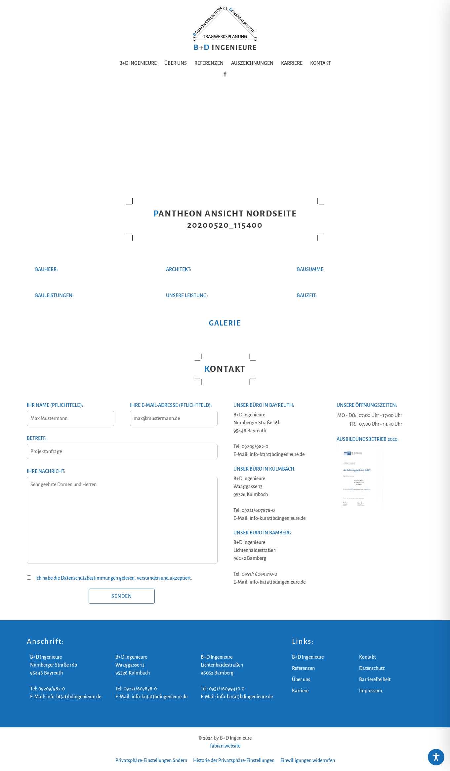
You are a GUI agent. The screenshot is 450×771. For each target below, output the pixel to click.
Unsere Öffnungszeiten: (367, 405)
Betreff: (122, 445)
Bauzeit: (307, 295)
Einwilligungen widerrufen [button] (307, 760)
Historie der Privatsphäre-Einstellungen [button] (233, 760)
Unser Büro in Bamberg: (263, 532)
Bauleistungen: (54, 295)
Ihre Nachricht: (122, 520)
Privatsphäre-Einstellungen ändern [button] (151, 760)
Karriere (292, 63)
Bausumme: (311, 269)
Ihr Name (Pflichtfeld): (70, 412)
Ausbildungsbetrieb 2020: (368, 439)
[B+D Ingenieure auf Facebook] (225, 74)
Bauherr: (46, 269)
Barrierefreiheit (374, 679)
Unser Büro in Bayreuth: (263, 405)
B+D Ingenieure (138, 63)
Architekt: (178, 269)
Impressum (370, 690)
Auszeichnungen (252, 63)
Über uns (175, 63)
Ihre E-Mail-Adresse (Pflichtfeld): (173, 412)
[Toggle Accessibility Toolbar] (436, 757)
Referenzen (209, 63)
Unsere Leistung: (187, 295)
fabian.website (225, 746)
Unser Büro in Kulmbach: (264, 469)
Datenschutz (372, 668)
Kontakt (320, 63)
